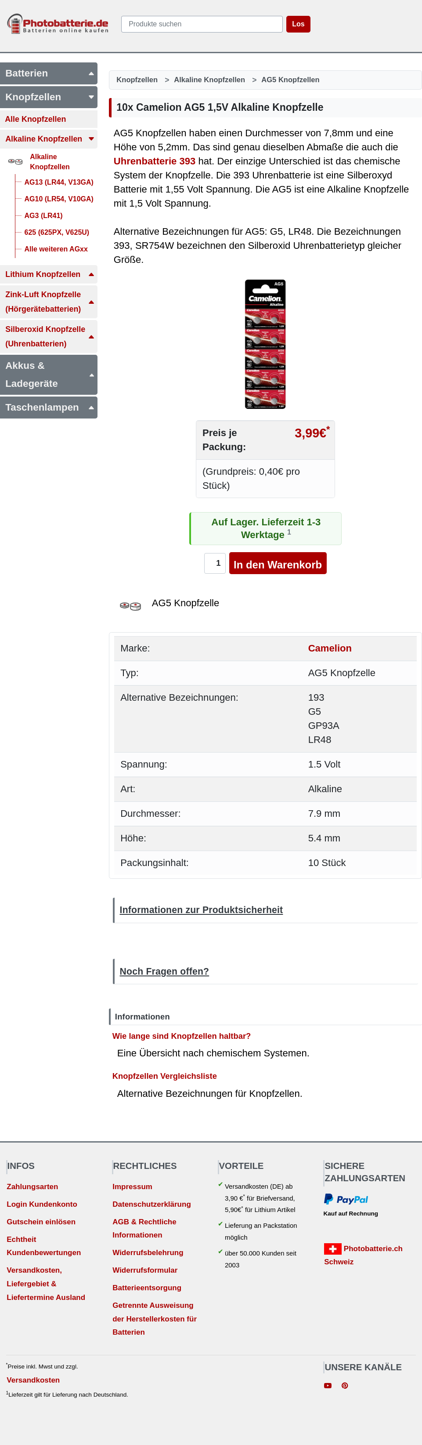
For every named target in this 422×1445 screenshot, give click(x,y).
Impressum (132, 1187)
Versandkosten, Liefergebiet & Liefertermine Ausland (46, 1283)
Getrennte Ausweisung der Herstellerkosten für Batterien (154, 1318)
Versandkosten (33, 1380)
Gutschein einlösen (41, 1222)
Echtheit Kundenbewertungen (44, 1246)
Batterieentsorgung (146, 1288)
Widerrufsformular (144, 1270)
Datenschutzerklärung (151, 1204)
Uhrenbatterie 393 (155, 161)
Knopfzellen (137, 80)
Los (298, 24)
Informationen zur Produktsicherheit (201, 910)
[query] (202, 24)
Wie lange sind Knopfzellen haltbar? (181, 1035)
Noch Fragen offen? (164, 971)
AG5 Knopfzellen (290, 80)
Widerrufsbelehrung (147, 1252)
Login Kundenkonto (42, 1204)
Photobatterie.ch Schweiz (363, 1254)
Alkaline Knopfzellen (209, 80)
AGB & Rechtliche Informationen (144, 1229)
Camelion (330, 648)
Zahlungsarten (32, 1187)
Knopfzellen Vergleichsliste (164, 1076)
